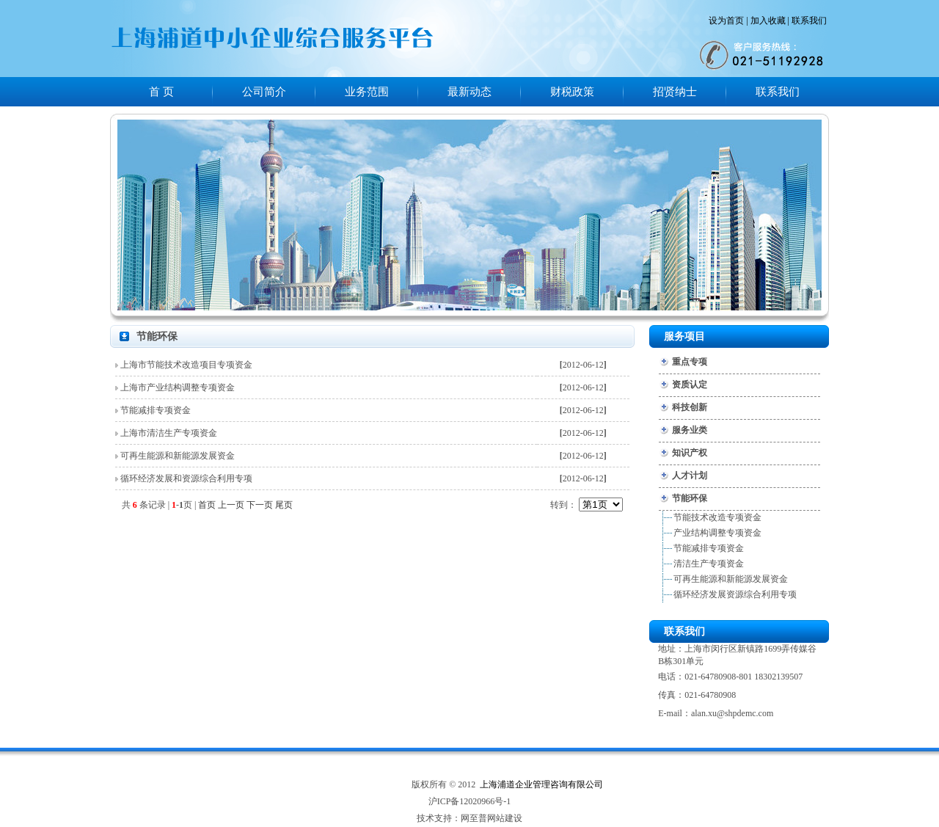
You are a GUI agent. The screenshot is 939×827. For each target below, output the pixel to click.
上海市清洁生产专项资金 (168, 433)
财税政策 (572, 92)
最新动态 (469, 92)
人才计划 (689, 475)
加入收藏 (768, 20)
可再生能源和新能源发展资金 (177, 456)
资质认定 (689, 384)
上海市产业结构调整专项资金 (177, 387)
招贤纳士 (675, 92)
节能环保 (689, 498)
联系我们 (809, 20)
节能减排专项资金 (155, 410)
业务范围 (367, 92)
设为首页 (726, 20)
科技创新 (689, 407)
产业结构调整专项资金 (717, 533)
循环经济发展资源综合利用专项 (735, 594)
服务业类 (689, 430)
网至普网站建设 (491, 818)
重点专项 (689, 362)
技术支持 (434, 818)
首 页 (161, 92)
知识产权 (689, 453)
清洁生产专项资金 (708, 563)
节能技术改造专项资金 (717, 517)
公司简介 (264, 92)
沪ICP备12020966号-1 (469, 801)
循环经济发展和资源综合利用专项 (186, 478)
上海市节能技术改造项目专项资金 (186, 365)
